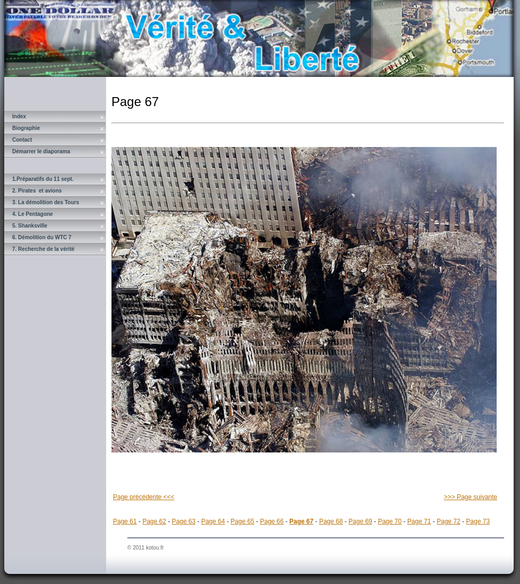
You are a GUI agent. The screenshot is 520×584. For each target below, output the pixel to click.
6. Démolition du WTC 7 (42, 237)
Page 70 (390, 521)
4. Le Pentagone (32, 214)
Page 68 (331, 521)
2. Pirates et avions (37, 191)
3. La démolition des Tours (45, 202)
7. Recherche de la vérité (43, 249)
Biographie (26, 128)
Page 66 (272, 521)
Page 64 (213, 521)
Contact (22, 140)
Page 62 (154, 521)
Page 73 (478, 521)
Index (19, 116)
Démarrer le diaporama (41, 151)
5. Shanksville (29, 226)
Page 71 (419, 521)
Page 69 (360, 521)
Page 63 (184, 521)
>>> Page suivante (470, 497)
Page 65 (243, 521)
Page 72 (449, 521)
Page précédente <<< (144, 497)
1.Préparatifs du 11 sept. (43, 179)
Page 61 (125, 521)
